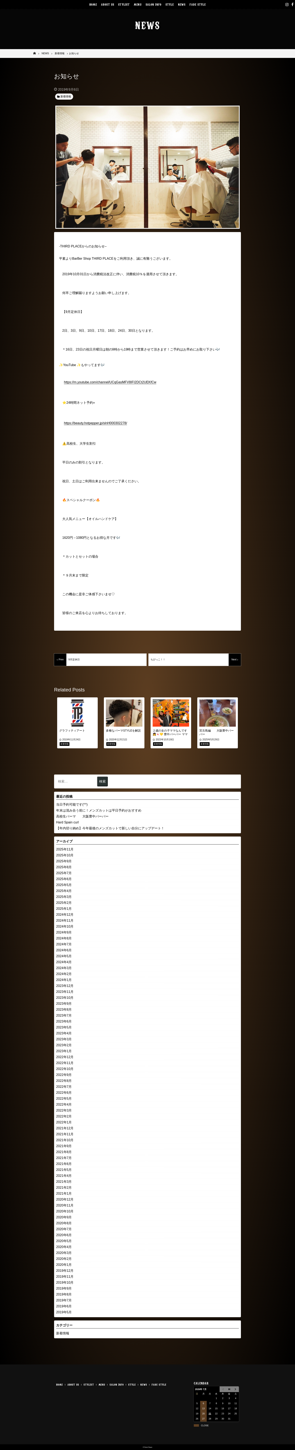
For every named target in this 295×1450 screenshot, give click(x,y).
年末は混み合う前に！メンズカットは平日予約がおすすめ (98, 810)
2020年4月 (64, 1247)
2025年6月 (64, 879)
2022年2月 (64, 1116)
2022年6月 (64, 1092)
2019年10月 (65, 1282)
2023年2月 (64, 1045)
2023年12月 (65, 986)
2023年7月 (64, 1015)
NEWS (182, 4)
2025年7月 (64, 873)
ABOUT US (107, 4)
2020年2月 (64, 1259)
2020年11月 (65, 1205)
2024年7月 (64, 944)
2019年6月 (64, 1306)
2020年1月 (64, 1264)
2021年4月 (64, 1175)
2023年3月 (64, 1039)
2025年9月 (64, 861)
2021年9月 (64, 1146)
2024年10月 (65, 926)
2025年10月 (65, 855)
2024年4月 (64, 962)
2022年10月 (65, 1069)
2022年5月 (64, 1098)
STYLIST (124, 4)
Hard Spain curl (67, 822)
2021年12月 (65, 1128)
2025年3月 (64, 897)
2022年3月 (64, 1110)
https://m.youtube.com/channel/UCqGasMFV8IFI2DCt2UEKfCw (110, 382)
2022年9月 (64, 1075)
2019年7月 (64, 1300)
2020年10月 (65, 1211)
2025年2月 (64, 902)
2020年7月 (64, 1229)
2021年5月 (64, 1170)
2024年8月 (64, 938)
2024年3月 (64, 968)
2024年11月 (65, 920)
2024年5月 (64, 956)
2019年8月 (64, 1294)
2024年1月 (64, 980)
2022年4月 (64, 1104)
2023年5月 (64, 1027)
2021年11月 (65, 1134)
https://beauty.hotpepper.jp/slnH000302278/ (95, 423)
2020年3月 (64, 1253)
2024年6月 (64, 950)
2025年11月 (65, 849)
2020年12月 (65, 1199)
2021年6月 (64, 1164)
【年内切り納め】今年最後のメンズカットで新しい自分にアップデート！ (110, 828)
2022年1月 (64, 1122)
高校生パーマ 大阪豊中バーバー (82, 816)
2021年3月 (64, 1181)
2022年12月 (65, 1057)
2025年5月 (64, 885)
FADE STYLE (197, 4)
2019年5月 (64, 1312)
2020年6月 (64, 1235)
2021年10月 (65, 1140)
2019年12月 (65, 1270)
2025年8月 (64, 867)
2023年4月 (64, 1033)
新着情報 (62, 1333)
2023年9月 (64, 1003)
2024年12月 (65, 914)
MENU (138, 4)
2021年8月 (64, 1152)
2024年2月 (64, 974)
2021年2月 (64, 1187)
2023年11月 (65, 991)
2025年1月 (64, 908)
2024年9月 (64, 932)
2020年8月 (64, 1223)
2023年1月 (64, 1051)
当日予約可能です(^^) (72, 804)
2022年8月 (64, 1080)
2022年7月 (64, 1086)
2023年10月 (65, 997)
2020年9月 (64, 1217)
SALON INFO (153, 4)
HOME (93, 4)
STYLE (170, 4)
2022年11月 (65, 1063)
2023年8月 (64, 1009)
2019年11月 (65, 1276)
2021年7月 (64, 1158)
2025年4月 (64, 891)
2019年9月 (64, 1288)
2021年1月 (64, 1193)
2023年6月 (64, 1021)
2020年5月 (64, 1241)
